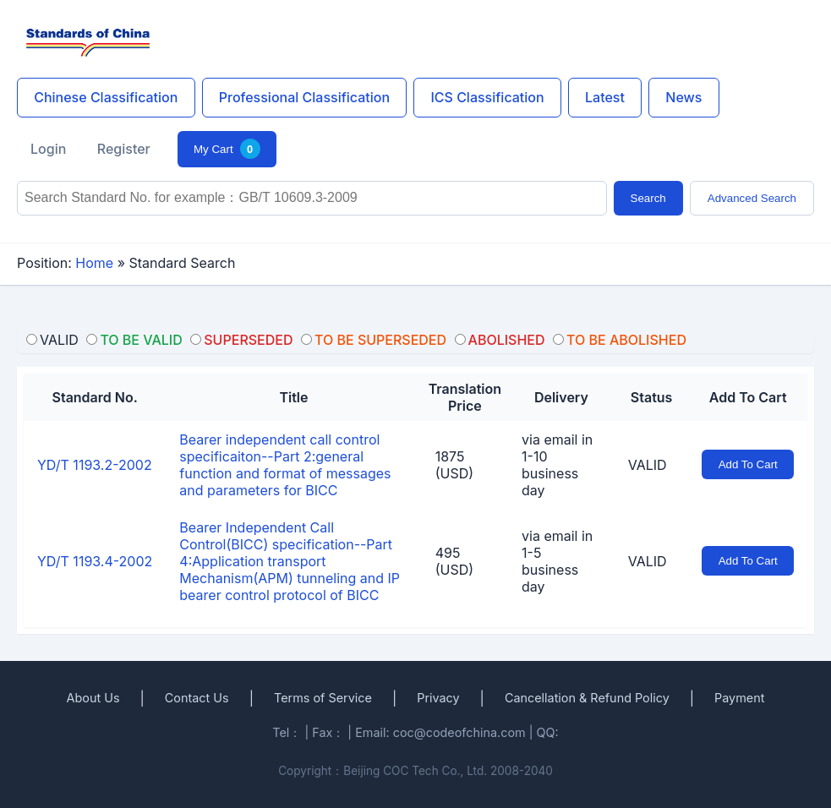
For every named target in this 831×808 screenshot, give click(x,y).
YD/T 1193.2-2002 (94, 464)
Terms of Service (323, 698)
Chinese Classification (106, 97)
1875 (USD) (454, 465)
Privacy (438, 698)
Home (94, 262)
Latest (605, 97)
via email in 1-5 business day (557, 561)
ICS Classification (487, 97)
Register (123, 148)
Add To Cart (748, 464)
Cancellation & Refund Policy (587, 698)
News (683, 97)
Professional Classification (304, 97)
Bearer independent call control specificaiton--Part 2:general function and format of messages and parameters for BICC (285, 465)
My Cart (227, 149)
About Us (93, 698)
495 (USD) (454, 561)
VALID (647, 464)
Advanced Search (752, 198)
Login (48, 148)
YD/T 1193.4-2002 (94, 561)
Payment (739, 698)
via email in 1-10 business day (557, 465)
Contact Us (197, 698)
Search (648, 198)
